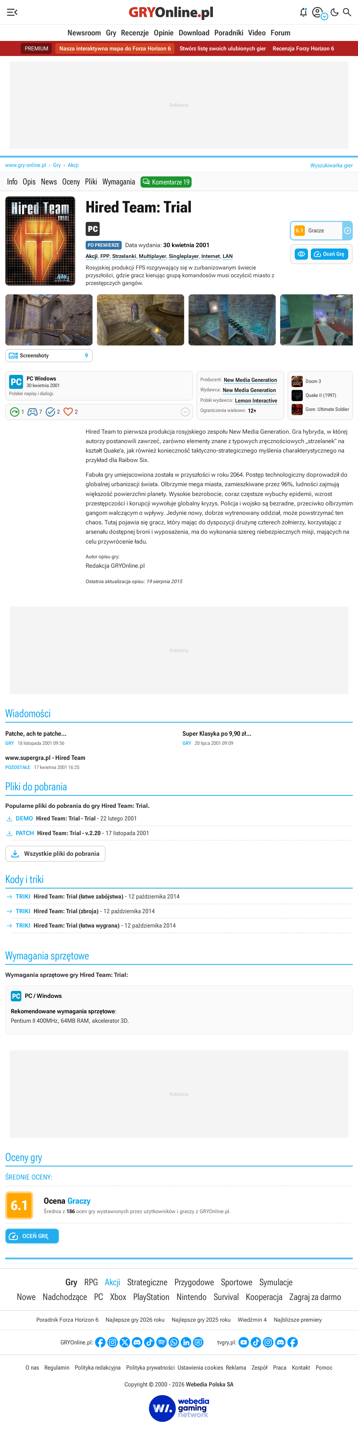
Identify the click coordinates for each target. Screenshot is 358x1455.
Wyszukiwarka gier (331, 165)
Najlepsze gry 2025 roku (201, 1320)
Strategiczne (147, 1282)
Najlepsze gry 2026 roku (135, 1320)
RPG (91, 1282)
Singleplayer (184, 256)
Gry (111, 32)
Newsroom (84, 32)
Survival (226, 1297)
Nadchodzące (65, 1297)
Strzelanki (124, 256)
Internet (210, 256)
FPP (104, 256)
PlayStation (151, 1297)
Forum (281, 32)
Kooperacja (264, 1297)
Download (194, 32)
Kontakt (301, 1368)
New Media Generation (250, 380)
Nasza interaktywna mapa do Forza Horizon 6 (115, 48)
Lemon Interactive (256, 401)
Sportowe (236, 1282)
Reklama (236, 1368)
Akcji (73, 165)
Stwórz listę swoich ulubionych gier (223, 48)
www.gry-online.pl (25, 165)
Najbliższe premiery (298, 1320)
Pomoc (324, 1368)
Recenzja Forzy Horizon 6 (303, 48)
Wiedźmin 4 (252, 1320)
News (49, 182)
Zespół (259, 1368)
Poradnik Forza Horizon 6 (67, 1320)
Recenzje (135, 32)
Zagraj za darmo (315, 1297)
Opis (29, 182)
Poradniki (228, 32)
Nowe (26, 1297)
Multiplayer (152, 256)
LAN (228, 256)
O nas (32, 1368)
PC (98, 1297)
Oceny (71, 182)
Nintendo (192, 1297)
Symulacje (276, 1282)
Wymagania (118, 182)
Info (12, 182)
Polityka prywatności (150, 1368)
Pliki (91, 182)
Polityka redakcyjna (98, 1368)
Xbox (118, 1297)
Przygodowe (194, 1282)
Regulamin (56, 1368)
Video (257, 32)
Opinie (164, 32)
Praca (279, 1368)
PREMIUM (36, 48)
